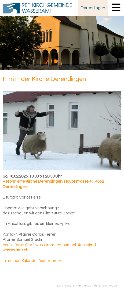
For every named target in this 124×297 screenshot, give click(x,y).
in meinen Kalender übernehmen (32, 261)
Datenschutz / (67, 285)
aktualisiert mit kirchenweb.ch (98, 285)
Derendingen (93, 8)
